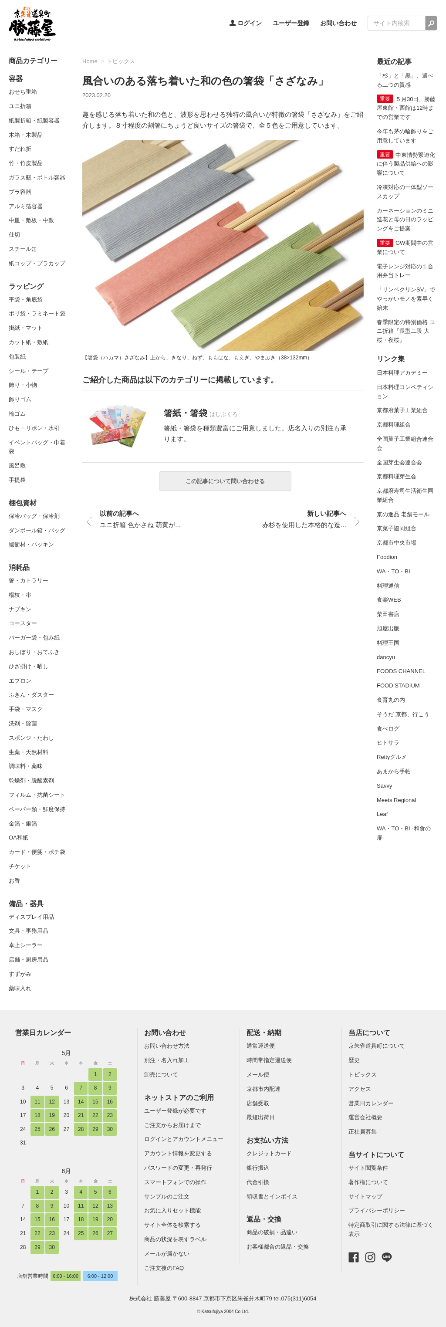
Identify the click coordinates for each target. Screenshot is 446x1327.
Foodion (387, 557)
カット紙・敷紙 (28, 342)
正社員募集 (362, 1131)
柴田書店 (388, 614)
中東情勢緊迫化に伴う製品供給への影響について (406, 164)
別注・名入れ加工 (166, 1060)
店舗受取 (258, 1103)
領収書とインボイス (272, 1196)
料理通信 (388, 585)
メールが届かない (166, 1253)
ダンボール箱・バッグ (37, 530)
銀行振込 (258, 1168)
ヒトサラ (388, 742)
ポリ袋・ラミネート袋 (37, 313)
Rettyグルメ (392, 757)
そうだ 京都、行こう (403, 714)
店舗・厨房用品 (28, 959)
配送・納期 (264, 1032)
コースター (23, 623)
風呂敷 (17, 465)
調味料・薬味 (26, 766)
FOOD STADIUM (398, 685)
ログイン (246, 23)
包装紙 (17, 356)
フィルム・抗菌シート (37, 795)
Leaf (382, 814)
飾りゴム (20, 399)
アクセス (359, 1089)
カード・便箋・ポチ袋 (37, 852)
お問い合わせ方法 (166, 1046)
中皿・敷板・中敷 (31, 220)
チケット (20, 866)
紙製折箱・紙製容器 (34, 120)
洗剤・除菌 (23, 723)
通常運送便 (261, 1046)
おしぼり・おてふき (34, 652)
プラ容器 (20, 192)
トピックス (121, 61)
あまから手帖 (394, 771)
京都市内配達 (263, 1089)
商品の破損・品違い (272, 1232)
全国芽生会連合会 (399, 462)
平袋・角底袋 (26, 299)
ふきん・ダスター (31, 694)
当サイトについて (376, 1154)
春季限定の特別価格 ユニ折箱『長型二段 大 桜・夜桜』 (406, 331)
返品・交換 (264, 1219)
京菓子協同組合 (396, 528)
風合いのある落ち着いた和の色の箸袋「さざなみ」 (205, 81)
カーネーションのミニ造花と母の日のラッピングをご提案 (405, 219)
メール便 (258, 1074)
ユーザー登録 (291, 23)
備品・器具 (26, 903)
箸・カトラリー (28, 580)
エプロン (20, 680)
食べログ (388, 728)
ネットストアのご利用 (179, 1097)
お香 (14, 880)
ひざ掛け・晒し (28, 666)
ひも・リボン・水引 (34, 428)
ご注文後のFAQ (164, 1268)
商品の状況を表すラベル (175, 1239)
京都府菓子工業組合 (402, 410)
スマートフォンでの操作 (175, 1182)
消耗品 (19, 567)
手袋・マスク (26, 709)
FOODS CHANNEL (401, 671)
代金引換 (258, 1182)
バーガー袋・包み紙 (34, 637)
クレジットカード (269, 1153)
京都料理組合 (394, 424)
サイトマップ (365, 1196)
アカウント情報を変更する (178, 1153)
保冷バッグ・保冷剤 (34, 516)
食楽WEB (389, 599)
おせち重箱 (23, 91)
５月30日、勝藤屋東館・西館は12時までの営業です (406, 108)
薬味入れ (20, 988)
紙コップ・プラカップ (37, 263)
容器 (16, 78)
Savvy (384, 785)
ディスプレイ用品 (31, 917)
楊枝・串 (20, 595)
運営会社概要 (365, 1117)
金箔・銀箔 (23, 823)
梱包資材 (23, 503)
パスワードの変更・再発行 (178, 1168)
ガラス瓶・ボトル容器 (37, 177)
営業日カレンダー (43, 1032)
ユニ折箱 (20, 106)
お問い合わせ (338, 23)
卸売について (161, 1074)
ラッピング (26, 286)
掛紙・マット (26, 328)
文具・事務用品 (28, 931)
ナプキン (20, 609)
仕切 (14, 234)
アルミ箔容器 (26, 206)
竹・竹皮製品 (26, 163)
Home (90, 61)
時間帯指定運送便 (269, 1060)
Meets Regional (396, 800)
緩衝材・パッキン (31, 544)
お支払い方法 (267, 1140)
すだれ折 (20, 149)
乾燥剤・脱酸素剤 (31, 780)
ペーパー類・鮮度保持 (37, 809)
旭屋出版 (388, 628)
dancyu (386, 657)
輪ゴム (17, 413)
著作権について (368, 1182)
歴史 (354, 1060)
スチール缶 (23, 249)
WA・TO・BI (393, 571)
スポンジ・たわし (31, 738)
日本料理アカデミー (402, 372)
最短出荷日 (261, 1117)
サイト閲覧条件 (368, 1168)
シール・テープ (28, 371)
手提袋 (17, 480)
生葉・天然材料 (28, 752)
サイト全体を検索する (172, 1225)
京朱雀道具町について (376, 1046)
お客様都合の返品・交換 (278, 1246)
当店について (369, 1032)
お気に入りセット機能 (172, 1210)
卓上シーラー (26, 945)
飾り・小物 (23, 385)
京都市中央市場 (396, 542)
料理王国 (388, 643)
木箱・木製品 (26, 135)
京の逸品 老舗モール (403, 514)
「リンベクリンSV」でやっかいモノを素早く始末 (406, 298)
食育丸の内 (391, 700)
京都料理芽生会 (396, 476)
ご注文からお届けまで (172, 1125)
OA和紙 (18, 837)
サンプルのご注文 (166, 1196)
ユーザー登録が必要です (175, 1110)
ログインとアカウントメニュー (183, 1139)
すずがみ (20, 974)
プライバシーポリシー (376, 1210)
